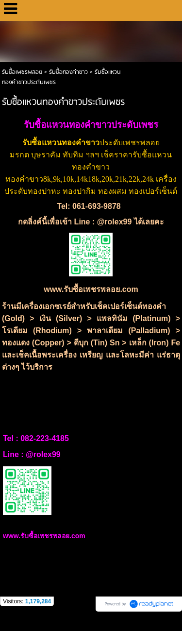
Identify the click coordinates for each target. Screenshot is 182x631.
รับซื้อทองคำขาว (68, 72)
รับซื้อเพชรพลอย (22, 72)
